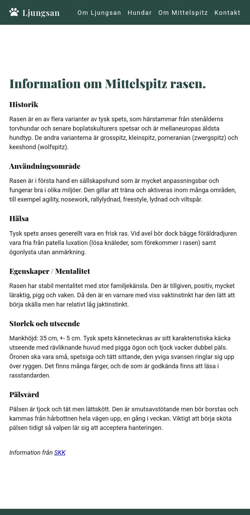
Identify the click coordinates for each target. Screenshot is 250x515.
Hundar (140, 12)
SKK (59, 452)
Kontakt (227, 12)
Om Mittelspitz (183, 12)
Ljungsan (23, 12)
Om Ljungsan (100, 12)
